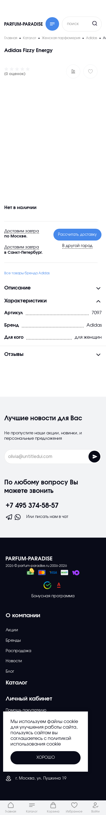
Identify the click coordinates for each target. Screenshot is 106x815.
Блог (10, 671)
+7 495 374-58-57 (32, 505)
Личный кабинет (29, 699)
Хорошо (45, 758)
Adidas (94, 325)
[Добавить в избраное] (90, 71)
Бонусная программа (53, 596)
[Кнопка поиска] (84, 23)
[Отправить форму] (94, 456)
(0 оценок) (14, 74)
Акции (12, 630)
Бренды (13, 641)
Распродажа (18, 651)
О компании (23, 615)
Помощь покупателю (26, 710)
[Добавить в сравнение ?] (73, 71)
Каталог (16, 683)
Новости (14, 661)
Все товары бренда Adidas (27, 273)
